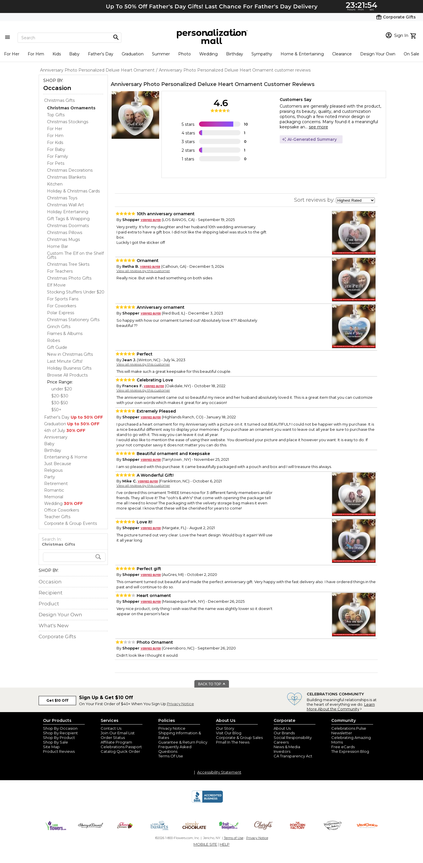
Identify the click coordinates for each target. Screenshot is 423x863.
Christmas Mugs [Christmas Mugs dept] (63, 239)
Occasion (57, 88)
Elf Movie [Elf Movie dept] (56, 285)
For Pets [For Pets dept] (55, 163)
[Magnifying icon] (116, 37)
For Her (11, 54)
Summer (161, 54)
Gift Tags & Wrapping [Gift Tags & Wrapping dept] (68, 218)
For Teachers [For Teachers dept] (60, 271)
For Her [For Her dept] (54, 128)
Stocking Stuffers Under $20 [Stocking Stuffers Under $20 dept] (75, 292)
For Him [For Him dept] (55, 135)
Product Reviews (59, 751)
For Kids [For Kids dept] (55, 142)
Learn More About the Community (341, 706)
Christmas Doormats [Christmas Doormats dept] (68, 225)
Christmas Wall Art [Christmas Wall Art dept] (65, 204)
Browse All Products (67, 375)
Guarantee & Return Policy (182, 742)
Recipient (51, 593)
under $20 (61, 389)
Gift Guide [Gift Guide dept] (57, 347)
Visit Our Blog (228, 733)
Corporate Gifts (57, 636)
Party (49, 477)
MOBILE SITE (205, 844)
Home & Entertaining (302, 54)
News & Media (287, 746)
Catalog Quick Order (120, 751)
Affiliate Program (116, 742)
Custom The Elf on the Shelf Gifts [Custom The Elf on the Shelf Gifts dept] (75, 255)
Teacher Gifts (57, 516)
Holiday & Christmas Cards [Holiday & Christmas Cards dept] (73, 191)
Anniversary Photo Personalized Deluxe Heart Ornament (186, 84)
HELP (225, 844)
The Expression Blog (350, 751)
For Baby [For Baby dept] (56, 149)
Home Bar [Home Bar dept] (57, 246)
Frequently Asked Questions (174, 749)
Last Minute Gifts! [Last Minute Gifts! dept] (64, 361)
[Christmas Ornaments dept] (71, 108)
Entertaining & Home (65, 457)
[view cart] (414, 35)
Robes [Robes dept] (53, 340)
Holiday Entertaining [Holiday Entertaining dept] (67, 211)
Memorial (53, 496)
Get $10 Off (57, 700)
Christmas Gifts (59, 100)
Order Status (113, 737)
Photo (184, 54)
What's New (54, 625)
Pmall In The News (232, 742)
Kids (56, 54)
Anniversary (55, 437)
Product (49, 603)
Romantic (54, 490)
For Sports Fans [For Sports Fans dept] (62, 299)
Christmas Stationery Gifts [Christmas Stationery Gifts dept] (73, 319)
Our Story (225, 728)
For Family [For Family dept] (57, 156)
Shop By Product (59, 737)
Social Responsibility (293, 737)
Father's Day (100, 54)
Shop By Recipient (60, 733)
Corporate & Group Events (70, 523)
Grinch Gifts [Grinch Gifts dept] (58, 326)
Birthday (234, 54)
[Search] (69, 38)
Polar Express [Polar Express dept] (60, 312)
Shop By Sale (55, 742)
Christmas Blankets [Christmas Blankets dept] (66, 177)
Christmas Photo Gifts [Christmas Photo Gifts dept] (69, 278)
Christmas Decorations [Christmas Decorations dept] (70, 170)
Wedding (208, 54)
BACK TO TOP (211, 684)
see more (318, 127)
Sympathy (261, 54)
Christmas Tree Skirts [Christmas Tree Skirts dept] (68, 264)
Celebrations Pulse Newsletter (348, 730)
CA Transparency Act (293, 756)
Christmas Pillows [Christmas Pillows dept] (64, 232)
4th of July (64, 430)
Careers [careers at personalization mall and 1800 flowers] (281, 742)
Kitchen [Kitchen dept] (55, 184)
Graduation (133, 54)
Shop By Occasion (60, 728)
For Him (36, 54)
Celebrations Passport (121, 746)
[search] (74, 557)
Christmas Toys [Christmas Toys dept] (62, 198)
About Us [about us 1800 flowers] (282, 728)
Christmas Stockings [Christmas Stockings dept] (67, 121)
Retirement (56, 483)
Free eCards (343, 746)
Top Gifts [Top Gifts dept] (56, 114)
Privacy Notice (180, 703)
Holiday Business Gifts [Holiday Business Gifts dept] (69, 368)
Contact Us (111, 728)
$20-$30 (59, 395)
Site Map (51, 746)
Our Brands (284, 733)
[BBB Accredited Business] (207, 802)
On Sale (411, 54)
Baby (74, 54)
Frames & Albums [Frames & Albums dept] (64, 333)
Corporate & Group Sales (239, 737)
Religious (53, 470)
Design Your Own (377, 54)
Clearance (342, 54)
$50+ (56, 409)
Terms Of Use (170, 756)
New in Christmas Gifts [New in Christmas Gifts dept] (70, 354)
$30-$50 (59, 402)
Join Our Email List (118, 733)
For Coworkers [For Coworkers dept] (61, 305)
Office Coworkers (61, 510)
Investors (282, 751)
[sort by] (355, 200)
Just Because (57, 463)
